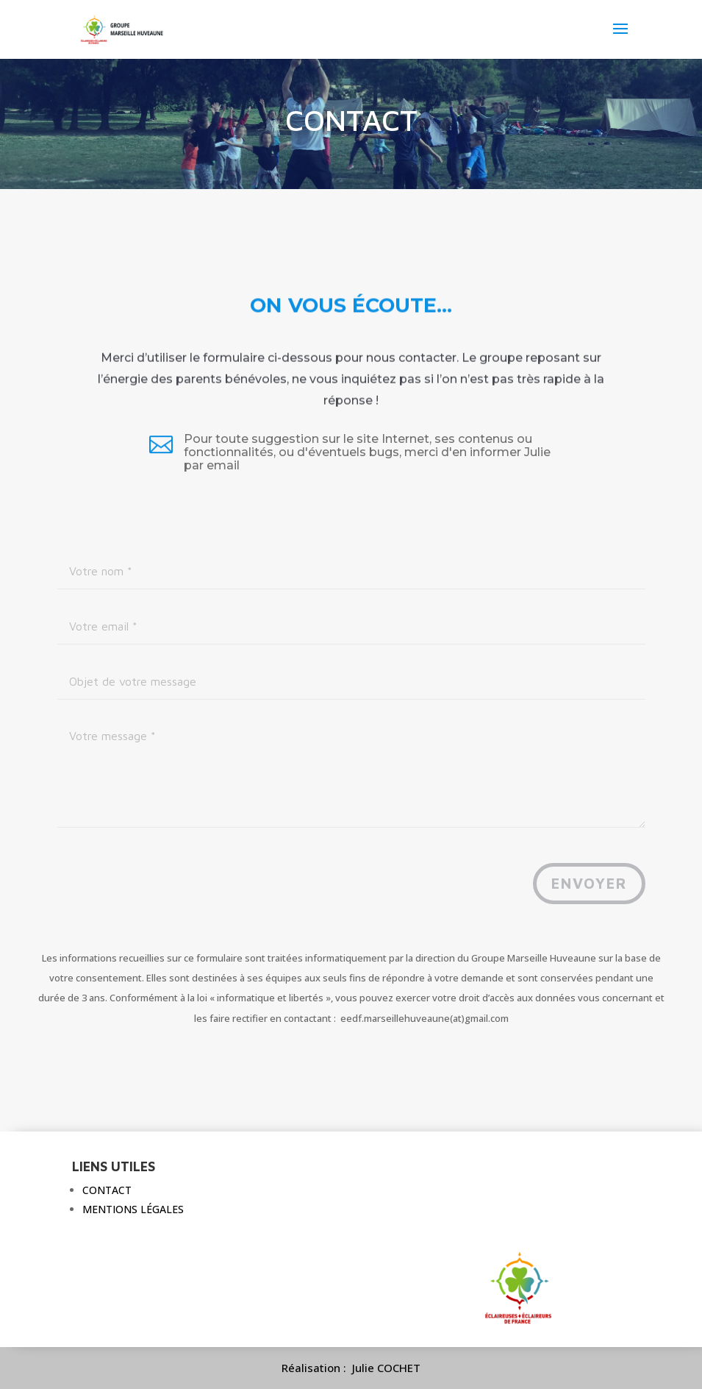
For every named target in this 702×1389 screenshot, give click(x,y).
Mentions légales (133, 1209)
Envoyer (589, 883)
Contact (107, 1190)
